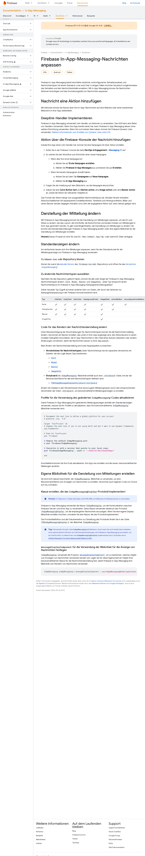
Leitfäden (39, 828)
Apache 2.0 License (46, 583)
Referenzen (78, 16)
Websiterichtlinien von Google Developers (108, 583)
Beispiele (91, 16)
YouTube (75, 843)
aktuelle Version (67, 264)
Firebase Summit (78, 835)
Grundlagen (21, 16)
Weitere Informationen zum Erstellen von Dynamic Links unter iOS (81, 132)
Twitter (75, 839)
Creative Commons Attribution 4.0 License (105, 581)
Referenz (39, 831)
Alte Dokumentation (116, 847)
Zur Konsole (135, 3)
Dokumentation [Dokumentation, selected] (83, 3)
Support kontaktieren (117, 828)
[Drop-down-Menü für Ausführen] (49, 3)
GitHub (39, 843)
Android (57, 72)
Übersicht (7, 16)
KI (34, 16)
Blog (124, 3)
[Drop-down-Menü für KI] (38, 16)
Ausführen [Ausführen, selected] (60, 16)
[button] (14, 23)
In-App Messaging (35, 10)
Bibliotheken (41, 839)
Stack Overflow (115, 831)
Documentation (12, 10)
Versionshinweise (115, 839)
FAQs (111, 843)
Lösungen (59, 3)
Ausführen (42, 3)
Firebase (44, 53)
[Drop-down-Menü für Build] (32, 3)
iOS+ (45, 72)
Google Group (114, 835)
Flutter (69, 72)
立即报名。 (108, 26)
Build (27, 3)
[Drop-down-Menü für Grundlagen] (29, 16)
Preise (69, 3)
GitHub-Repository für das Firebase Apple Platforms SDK (70, 538)
